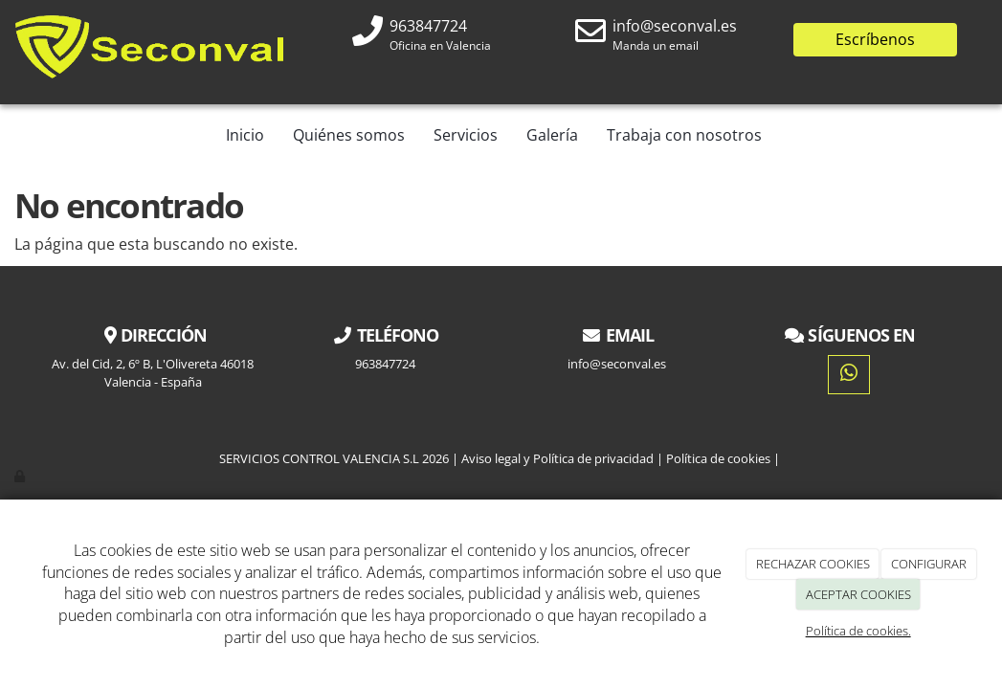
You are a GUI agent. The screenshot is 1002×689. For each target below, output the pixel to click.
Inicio (245, 134)
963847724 (428, 25)
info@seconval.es (674, 25)
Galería (552, 134)
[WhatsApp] (849, 374)
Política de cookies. (858, 630)
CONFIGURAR (929, 563)
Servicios (466, 134)
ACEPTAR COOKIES (858, 594)
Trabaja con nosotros (684, 134)
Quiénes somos (349, 134)
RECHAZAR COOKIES (813, 563)
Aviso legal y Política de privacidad (557, 458)
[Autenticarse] (21, 475)
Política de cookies (718, 458)
